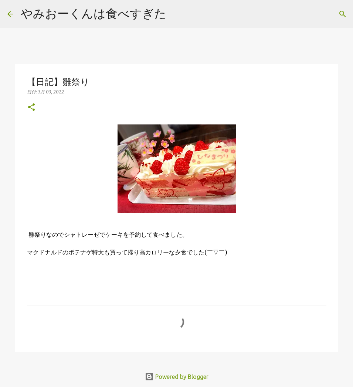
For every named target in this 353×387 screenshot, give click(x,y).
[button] (31, 108)
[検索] (176, 14)
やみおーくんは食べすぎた (93, 13)
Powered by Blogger (176, 376)
